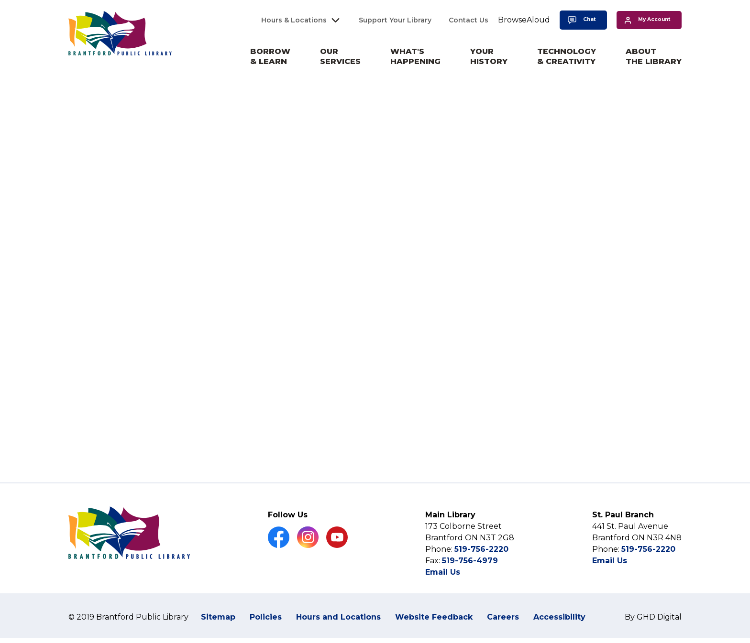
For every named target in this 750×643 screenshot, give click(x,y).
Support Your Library (395, 20)
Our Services (340, 56)
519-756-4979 (470, 578)
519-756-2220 (481, 567)
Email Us (442, 590)
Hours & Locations (294, 20)
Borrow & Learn (270, 56)
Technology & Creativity (566, 56)
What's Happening (415, 56)
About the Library (654, 56)
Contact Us (468, 20)
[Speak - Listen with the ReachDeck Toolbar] (524, 20)
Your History (488, 56)
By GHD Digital (653, 635)
